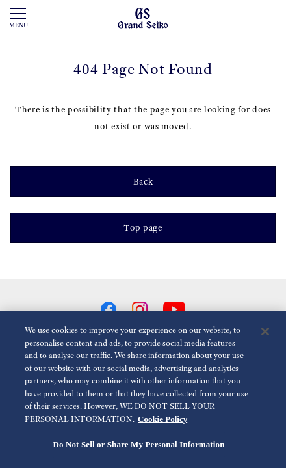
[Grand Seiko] (143, 17)
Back (143, 181)
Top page (143, 227)
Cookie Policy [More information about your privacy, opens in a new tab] (162, 419)
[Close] (265, 332)
